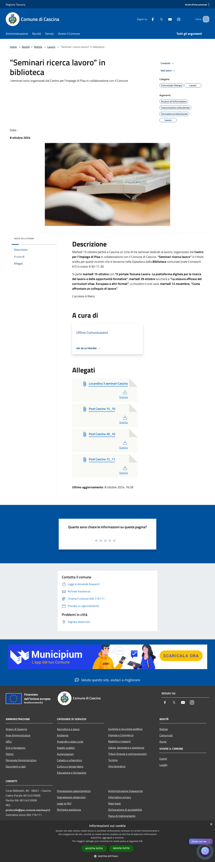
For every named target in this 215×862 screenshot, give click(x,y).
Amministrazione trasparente (125, 791)
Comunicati (166, 735)
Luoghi (163, 765)
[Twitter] (157, 19)
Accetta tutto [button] (94, 848)
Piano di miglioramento (121, 816)
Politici (10, 754)
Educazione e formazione (71, 773)
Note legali (114, 803)
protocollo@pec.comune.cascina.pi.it (28, 810)
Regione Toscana (15, 4)
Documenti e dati (16, 766)
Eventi (163, 759)
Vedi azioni (168, 71)
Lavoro (51, 47)
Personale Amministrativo (21, 760)
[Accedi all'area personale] (196, 4)
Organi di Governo (16, 729)
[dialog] (107, 841)
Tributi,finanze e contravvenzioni (127, 754)
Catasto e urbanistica (69, 760)
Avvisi (163, 741)
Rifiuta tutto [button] (121, 848)
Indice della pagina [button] (24, 238)
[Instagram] (174, 19)
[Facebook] (148, 19)
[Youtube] (165, 19)
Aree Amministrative (18, 735)
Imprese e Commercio (120, 735)
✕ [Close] (209, 841)
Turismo (113, 760)
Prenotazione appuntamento (74, 791)
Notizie (38, 47)
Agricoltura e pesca (68, 729)
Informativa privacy (119, 797)
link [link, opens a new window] (141, 841)
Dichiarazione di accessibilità (125, 810)
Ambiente (62, 735)
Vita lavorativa (116, 766)
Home (13, 47)
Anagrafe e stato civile (70, 741)
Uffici (9, 741)
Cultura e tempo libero (70, 766)
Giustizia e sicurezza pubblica (125, 729)
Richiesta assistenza (69, 810)
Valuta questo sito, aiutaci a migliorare (107, 680)
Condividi (168, 63)
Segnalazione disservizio (71, 797)
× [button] (211, 824)
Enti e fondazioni (15, 748)
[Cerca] (205, 19)
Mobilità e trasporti (119, 741)
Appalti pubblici (66, 748)
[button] (107, 856)
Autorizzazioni (65, 754)
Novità (26, 47)
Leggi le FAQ (64, 803)
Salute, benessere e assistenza (126, 747)
